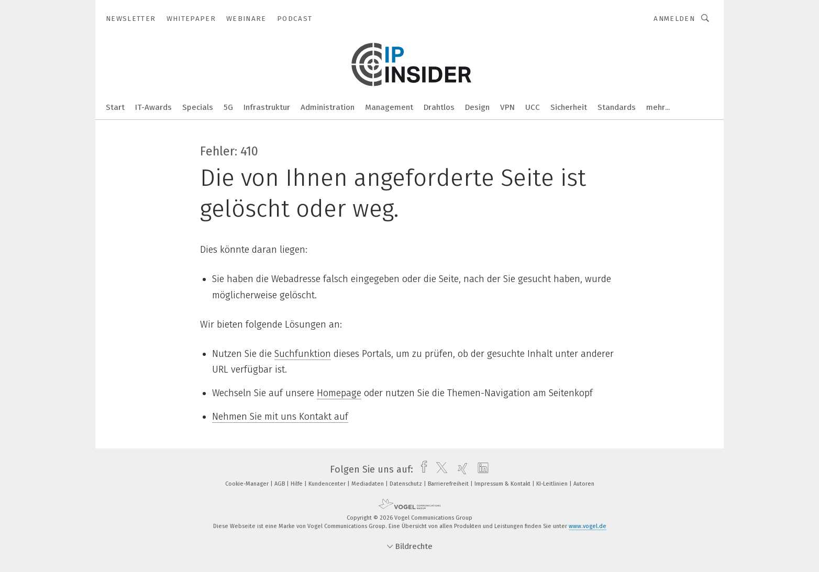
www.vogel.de (587, 526)
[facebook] (421, 469)
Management (389, 107)
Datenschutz (407, 483)
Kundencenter (327, 483)
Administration (328, 107)
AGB (280, 483)
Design (477, 107)
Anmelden (674, 18)
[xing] (460, 469)
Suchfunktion (302, 354)
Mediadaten (368, 483)
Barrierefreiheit (449, 483)
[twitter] (439, 469)
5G (228, 107)
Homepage (339, 393)
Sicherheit (568, 107)
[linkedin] (480, 469)
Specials (197, 107)
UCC (532, 107)
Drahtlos (439, 107)
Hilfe (297, 483)
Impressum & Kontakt (503, 483)
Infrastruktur (267, 107)
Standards (616, 107)
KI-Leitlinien (552, 483)
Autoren (583, 483)
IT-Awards (153, 107)
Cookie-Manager (247, 483)
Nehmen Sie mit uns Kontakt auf (280, 416)
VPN (507, 107)
